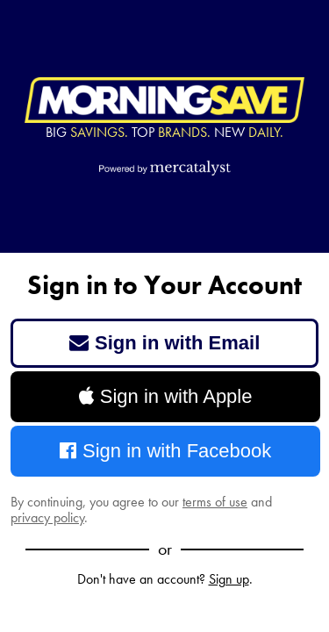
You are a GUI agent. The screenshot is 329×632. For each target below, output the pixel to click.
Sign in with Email (165, 343)
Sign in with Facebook (166, 451)
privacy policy (47, 517)
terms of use (214, 501)
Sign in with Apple (166, 396)
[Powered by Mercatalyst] (165, 168)
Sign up (229, 579)
